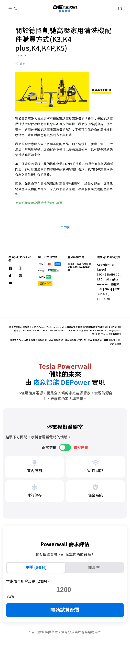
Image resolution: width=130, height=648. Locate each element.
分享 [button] (20, 63)
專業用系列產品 (112, 340)
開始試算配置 (65, 610)
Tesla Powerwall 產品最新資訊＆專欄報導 (79, 266)
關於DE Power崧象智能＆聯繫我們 (28, 340)
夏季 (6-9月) (35, 567)
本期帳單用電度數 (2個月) (27, 581)
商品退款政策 (95, 340)
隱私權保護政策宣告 (75, 340)
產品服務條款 (56, 340)
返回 (65, 227)
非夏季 (94, 567)
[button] (10, 8)
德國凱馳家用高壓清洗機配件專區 (38, 202)
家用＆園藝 (116, 343)
